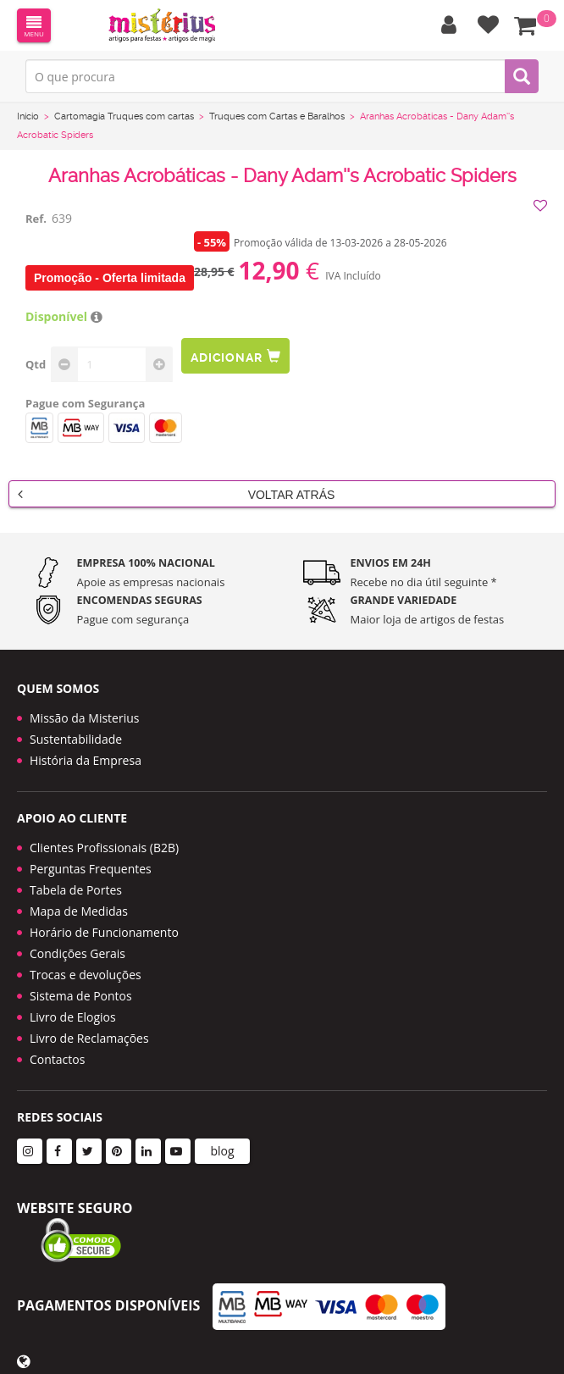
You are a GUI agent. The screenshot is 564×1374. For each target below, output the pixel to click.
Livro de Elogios (73, 1017)
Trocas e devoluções (85, 975)
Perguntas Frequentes (91, 869)
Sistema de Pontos (81, 996)
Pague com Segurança (85, 403)
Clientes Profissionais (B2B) (104, 847)
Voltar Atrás (176, 494)
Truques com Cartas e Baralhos (277, 116)
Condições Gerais (77, 953)
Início (28, 116)
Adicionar (235, 356)
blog (222, 1151)
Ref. (36, 218)
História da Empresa (85, 760)
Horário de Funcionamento (104, 932)
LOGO (161, 25)
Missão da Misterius (84, 718)
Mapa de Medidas (79, 911)
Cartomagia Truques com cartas (124, 116)
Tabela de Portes (76, 890)
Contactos (57, 1059)
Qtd (35, 364)
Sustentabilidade (76, 739)
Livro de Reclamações (89, 1038)
